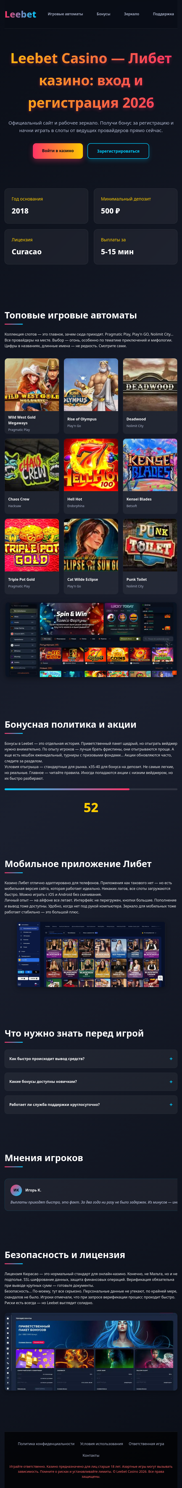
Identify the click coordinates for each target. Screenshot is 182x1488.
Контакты (91, 1455)
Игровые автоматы (65, 13)
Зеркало (131, 13)
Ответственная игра (146, 1443)
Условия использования (101, 1443)
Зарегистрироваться (118, 151)
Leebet (20, 14)
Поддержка (163, 13)
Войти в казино (58, 150)
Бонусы (104, 13)
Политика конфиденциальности (46, 1443)
